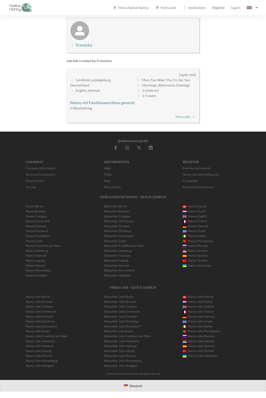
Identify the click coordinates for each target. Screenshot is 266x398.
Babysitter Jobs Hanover (120, 346)
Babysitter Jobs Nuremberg (122, 360)
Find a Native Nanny (130, 7)
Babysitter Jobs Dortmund (122, 311)
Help (107, 168)
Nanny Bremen (36, 211)
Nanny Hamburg (37, 250)
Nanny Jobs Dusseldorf (41, 326)
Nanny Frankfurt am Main (43, 245)
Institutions (194, 7)
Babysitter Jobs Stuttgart (120, 366)
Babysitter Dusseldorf (119, 236)
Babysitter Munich (116, 265)
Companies (190, 181)
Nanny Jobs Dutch (198, 301)
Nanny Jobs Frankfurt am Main (46, 336)
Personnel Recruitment (198, 187)
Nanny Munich (36, 265)
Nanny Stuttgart (36, 275)
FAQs (108, 174)
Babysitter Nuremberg (119, 270)
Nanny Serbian (195, 250)
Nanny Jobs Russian (199, 336)
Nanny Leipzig (35, 260)
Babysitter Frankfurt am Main (124, 245)
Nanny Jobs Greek (197, 321)
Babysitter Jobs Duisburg (121, 321)
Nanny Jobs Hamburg (40, 341)
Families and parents (197, 168)
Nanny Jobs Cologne (39, 306)
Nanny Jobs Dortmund (41, 311)
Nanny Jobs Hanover (40, 346)
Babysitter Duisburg (117, 231)
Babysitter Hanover (117, 255)
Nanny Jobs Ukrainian (200, 355)
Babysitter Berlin (115, 206)
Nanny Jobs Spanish (199, 346)
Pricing (30, 187)
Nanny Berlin (34, 206)
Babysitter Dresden (117, 226)
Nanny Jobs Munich (39, 355)
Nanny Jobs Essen (38, 331)
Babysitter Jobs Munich (120, 355)
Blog (107, 181)
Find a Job (165, 7)
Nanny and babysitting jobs (201, 174)
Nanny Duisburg (37, 231)
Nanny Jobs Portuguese (201, 331)
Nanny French (195, 221)
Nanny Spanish (195, 255)
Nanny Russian (195, 245)
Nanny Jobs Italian (198, 326)
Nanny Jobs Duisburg (40, 321)
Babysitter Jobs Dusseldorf (122, 326)
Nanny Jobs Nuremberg (42, 360)
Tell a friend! (112, 187)
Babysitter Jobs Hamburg (121, 341)
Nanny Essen (34, 241)
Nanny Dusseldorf (38, 236)
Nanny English (195, 216)
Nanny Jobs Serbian (198, 341)
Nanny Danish (195, 206)
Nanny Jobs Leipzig (38, 351)
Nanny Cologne (36, 216)
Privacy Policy (35, 181)
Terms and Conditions (40, 174)
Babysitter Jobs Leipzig (119, 351)
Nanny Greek (194, 231)
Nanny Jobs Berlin (38, 296)
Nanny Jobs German (199, 316)
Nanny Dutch (194, 211)
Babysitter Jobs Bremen (120, 301)
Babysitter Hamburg (118, 250)
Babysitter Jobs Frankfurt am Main (127, 336)
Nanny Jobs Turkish (198, 351)
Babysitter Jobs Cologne (120, 306)
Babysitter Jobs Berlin (119, 296)
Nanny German (195, 226)
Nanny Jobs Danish (198, 296)
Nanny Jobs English (198, 306)
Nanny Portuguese (198, 241)
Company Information (41, 168)
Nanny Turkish (195, 260)
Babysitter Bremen (116, 211)
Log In (235, 7)
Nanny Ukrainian (197, 265)
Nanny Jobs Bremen (39, 301)
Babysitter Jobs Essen (118, 331)
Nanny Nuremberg (38, 270)
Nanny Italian (194, 236)
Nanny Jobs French (198, 311)
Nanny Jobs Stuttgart (40, 366)
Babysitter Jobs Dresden (120, 316)
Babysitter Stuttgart (117, 275)
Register (218, 7)
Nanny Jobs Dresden (40, 316)
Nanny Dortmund (38, 221)
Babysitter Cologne (117, 216)
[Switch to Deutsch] (133, 386)
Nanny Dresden (36, 226)
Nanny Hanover (36, 255)
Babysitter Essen (115, 241)
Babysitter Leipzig (116, 260)
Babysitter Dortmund (118, 221)
